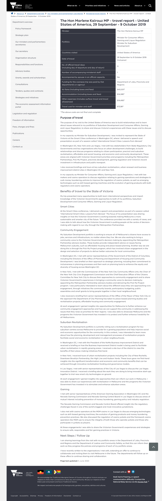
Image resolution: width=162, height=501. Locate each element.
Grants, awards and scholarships (30, 77)
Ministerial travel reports (96, 14)
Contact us (18, 146)
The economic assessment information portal (33, 105)
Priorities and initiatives (95, 5)
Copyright (14, 496)
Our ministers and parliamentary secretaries (65, 14)
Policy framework (23, 28)
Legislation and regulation (25, 113)
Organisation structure (25, 58)
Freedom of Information (23, 120)
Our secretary (21, 51)
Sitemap (33, 496)
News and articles (122, 5)
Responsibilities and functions (29, 64)
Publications (18, 133)
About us (138, 5)
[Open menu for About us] (144, 5)
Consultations (21, 84)
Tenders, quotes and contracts (29, 91)
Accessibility (24, 496)
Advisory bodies (22, 71)
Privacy (40, 496)
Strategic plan (21, 35)
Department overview (35, 14)
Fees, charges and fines (23, 127)
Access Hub (142, 482)
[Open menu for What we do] (79, 5)
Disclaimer (67, 496)
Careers (16, 140)
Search (150, 6)
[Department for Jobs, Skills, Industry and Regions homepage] (21, 5)
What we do (72, 5)
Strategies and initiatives (26, 97)
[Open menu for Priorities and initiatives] (108, 5)
